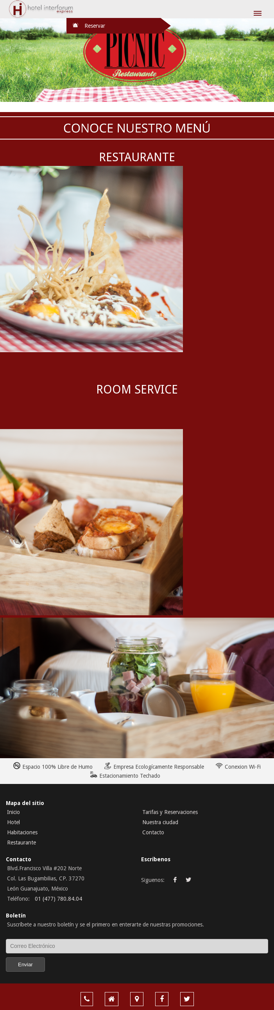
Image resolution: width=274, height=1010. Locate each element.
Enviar (25, 964)
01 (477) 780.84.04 (58, 899)
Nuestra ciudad (160, 822)
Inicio (13, 812)
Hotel (13, 822)
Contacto (153, 832)
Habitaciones (22, 832)
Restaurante (21, 842)
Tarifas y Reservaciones (170, 812)
